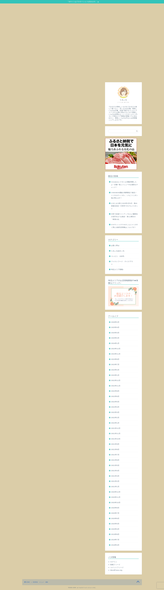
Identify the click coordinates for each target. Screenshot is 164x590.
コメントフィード (117, 567)
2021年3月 (115, 476)
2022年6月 (115, 396)
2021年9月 (115, 444)
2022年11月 (115, 386)
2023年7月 (115, 364)
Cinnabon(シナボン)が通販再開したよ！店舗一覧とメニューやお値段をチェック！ (124, 184)
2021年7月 (115, 455)
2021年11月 (115, 433)
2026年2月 (115, 322)
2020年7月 (115, 513)
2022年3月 (115, 412)
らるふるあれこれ (118, 251)
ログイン (113, 562)
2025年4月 (115, 327)
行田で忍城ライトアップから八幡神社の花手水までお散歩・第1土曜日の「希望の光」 (124, 216)
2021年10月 (115, 439)
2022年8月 (115, 391)
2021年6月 (115, 460)
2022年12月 (115, 380)
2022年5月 (115, 402)
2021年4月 (115, 470)
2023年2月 (115, 370)
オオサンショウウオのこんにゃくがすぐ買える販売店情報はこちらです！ (124, 226)
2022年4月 (115, 407)
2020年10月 (115, 502)
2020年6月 (115, 518)
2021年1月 (115, 486)
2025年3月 (115, 333)
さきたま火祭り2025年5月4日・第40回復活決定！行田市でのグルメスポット (124, 206)
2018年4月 (115, 545)
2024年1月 (115, 343)
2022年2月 (115, 417)
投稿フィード (115, 564)
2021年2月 (115, 481)
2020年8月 (115, 508)
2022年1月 (115, 423)
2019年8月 (115, 534)
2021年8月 (115, 449)
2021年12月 (115, 428)
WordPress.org (116, 570)
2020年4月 (115, 529)
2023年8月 (115, 359)
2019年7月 (115, 539)
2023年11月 (115, 354)
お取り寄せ (115, 245)
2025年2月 (115, 338)
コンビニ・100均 (117, 256)
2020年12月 (115, 492)
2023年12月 (115, 348)
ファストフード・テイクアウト (122, 263)
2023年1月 (115, 375)
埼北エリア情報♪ (117, 269)
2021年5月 (115, 465)
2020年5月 (115, 524)
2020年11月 (115, 497)
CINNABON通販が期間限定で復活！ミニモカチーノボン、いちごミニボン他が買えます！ (124, 195)
